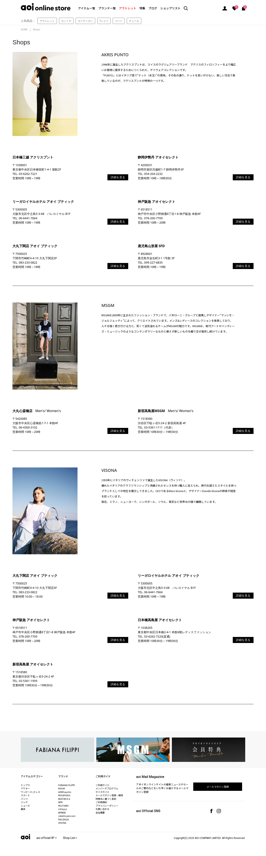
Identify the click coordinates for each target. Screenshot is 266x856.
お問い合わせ (102, 809)
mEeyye (62, 809)
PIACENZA (63, 819)
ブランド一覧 (107, 8)
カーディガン (85, 21)
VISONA (62, 822)
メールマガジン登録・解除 (109, 795)
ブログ (152, 8)
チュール (134, 21)
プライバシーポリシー (107, 805)
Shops (36, 29)
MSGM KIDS (64, 795)
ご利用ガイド (102, 785)
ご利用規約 (101, 802)
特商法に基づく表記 (106, 798)
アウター (25, 788)
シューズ (25, 805)
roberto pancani (66, 815)
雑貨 (23, 809)
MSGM (61, 788)
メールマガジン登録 (218, 786)
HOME (24, 29)
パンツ (24, 798)
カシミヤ (66, 21)
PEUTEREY (63, 805)
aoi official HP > (46, 837)
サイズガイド (102, 792)
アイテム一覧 (86, 8)
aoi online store (45, 6)
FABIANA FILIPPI (66, 785)
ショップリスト (170, 8)
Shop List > (70, 837)
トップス (25, 785)
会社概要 (100, 812)
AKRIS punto (64, 792)
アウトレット (127, 8)
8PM (60, 802)
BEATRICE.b (64, 798)
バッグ (24, 802)
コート (118, 21)
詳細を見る (118, 177)
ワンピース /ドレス (30, 792)
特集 (142, 8)
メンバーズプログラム (107, 788)
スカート (25, 795)
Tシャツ (104, 21)
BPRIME (62, 812)
